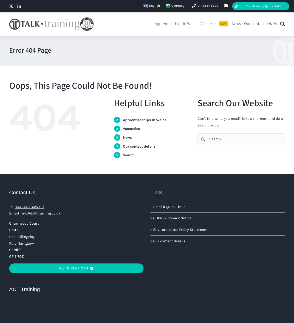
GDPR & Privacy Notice (172, 218)
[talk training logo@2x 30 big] (51, 19)
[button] (282, 24)
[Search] (203, 139)
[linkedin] (19, 6)
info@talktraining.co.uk (41, 213)
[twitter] (11, 6)
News (127, 137)
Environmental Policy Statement (180, 229)
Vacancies (131, 128)
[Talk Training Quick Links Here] (260, 6)
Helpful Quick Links (169, 207)
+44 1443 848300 (29, 207)
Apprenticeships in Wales (144, 120)
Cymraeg (175, 6)
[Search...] (241, 139)
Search (129, 155)
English (151, 6)
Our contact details (139, 146)
